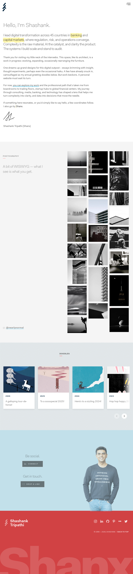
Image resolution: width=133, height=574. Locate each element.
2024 (77, 396)
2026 (8, 396)
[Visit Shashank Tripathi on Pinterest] (113, 521)
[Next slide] (124, 416)
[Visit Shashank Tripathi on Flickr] (119, 521)
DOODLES (65, 353)
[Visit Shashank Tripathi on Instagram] (95, 521)
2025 (42, 396)
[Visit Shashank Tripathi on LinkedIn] (101, 521)
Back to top (123, 532)
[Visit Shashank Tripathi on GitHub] (107, 521)
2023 (111, 396)
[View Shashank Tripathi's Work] (113, 34)
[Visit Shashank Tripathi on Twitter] (126, 521)
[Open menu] (129, 4)
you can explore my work (26, 85)
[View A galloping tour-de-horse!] (19, 379)
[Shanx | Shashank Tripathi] (4, 7)
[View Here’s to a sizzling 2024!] (88, 379)
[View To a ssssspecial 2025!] (53, 379)
